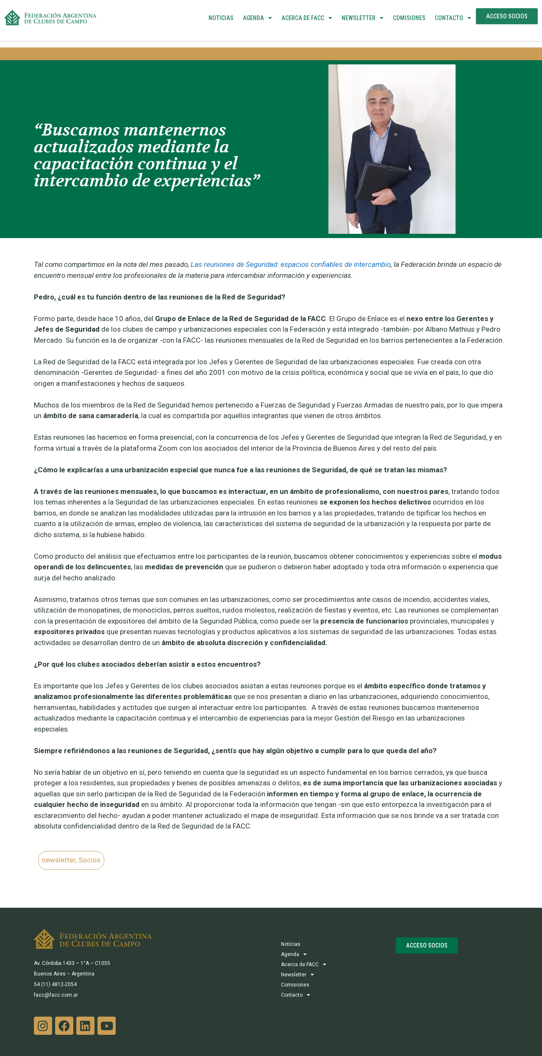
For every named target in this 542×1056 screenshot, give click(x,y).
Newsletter (363, 10)
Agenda (257, 10)
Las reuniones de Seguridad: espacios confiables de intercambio (291, 264)
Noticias (220, 10)
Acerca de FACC (306, 10)
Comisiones (409, 10)
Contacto (453, 10)
